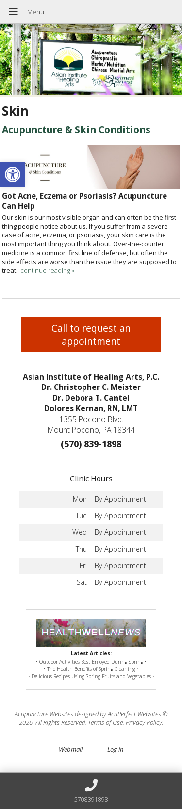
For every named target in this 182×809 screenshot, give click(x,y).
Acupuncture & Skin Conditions (76, 129)
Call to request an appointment (91, 334)
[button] (12, 174)
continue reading (47, 270)
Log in (115, 749)
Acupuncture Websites (44, 713)
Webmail (71, 749)
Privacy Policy (144, 722)
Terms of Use (105, 722)
